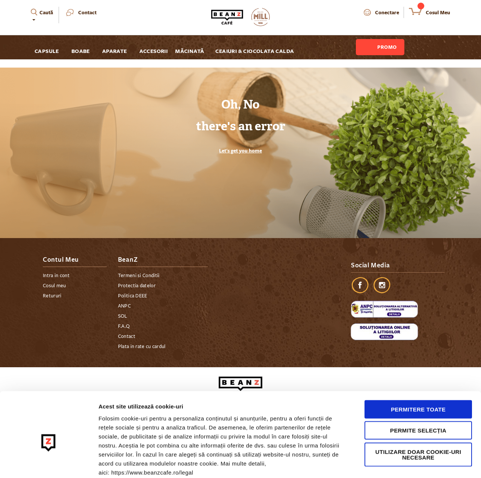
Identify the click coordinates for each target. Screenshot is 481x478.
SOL (122, 316)
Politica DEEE (132, 296)
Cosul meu (54, 286)
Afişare (376, 463)
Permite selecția (418, 391)
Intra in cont (56, 276)
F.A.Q (124, 326)
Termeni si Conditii (139, 276)
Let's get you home (240, 150)
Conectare (387, 12)
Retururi (52, 296)
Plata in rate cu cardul (142, 347)
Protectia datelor (137, 286)
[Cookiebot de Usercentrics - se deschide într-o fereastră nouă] (49, 463)
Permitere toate (418, 369)
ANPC (124, 306)
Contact (87, 12)
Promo (387, 47)
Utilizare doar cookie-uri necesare (418, 415)
